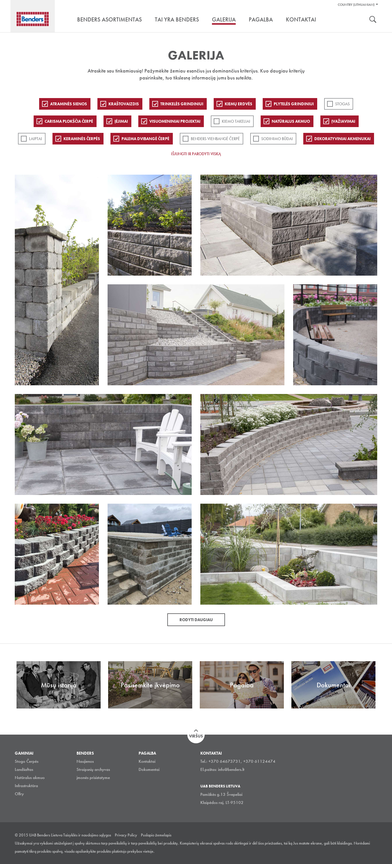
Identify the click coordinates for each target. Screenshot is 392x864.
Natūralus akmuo (291, 121)
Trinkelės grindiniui (181, 103)
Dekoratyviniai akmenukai (342, 138)
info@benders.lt (231, 769)
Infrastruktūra (26, 786)
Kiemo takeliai (236, 121)
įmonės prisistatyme (93, 777)
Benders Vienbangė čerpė (215, 138)
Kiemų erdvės (238, 103)
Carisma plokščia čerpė (69, 121)
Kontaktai (147, 761)
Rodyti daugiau (196, 619)
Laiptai (35, 138)
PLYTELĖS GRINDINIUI (294, 103)
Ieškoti (373, 20)
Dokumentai (149, 769)
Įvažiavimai (343, 121)
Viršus (196, 736)
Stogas (342, 103)
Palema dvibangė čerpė (145, 138)
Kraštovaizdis (123, 103)
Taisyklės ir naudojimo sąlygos (87, 835)
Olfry (19, 794)
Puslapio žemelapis (156, 835)
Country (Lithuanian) (356, 4)
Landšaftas (24, 769)
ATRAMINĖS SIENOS (68, 103)
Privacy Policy (126, 835)
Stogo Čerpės (26, 761)
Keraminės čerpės (81, 138)
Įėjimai (121, 121)
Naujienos (85, 761)
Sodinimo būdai (277, 138)
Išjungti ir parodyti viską (196, 153)
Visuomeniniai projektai (174, 121)
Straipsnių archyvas (93, 769)
